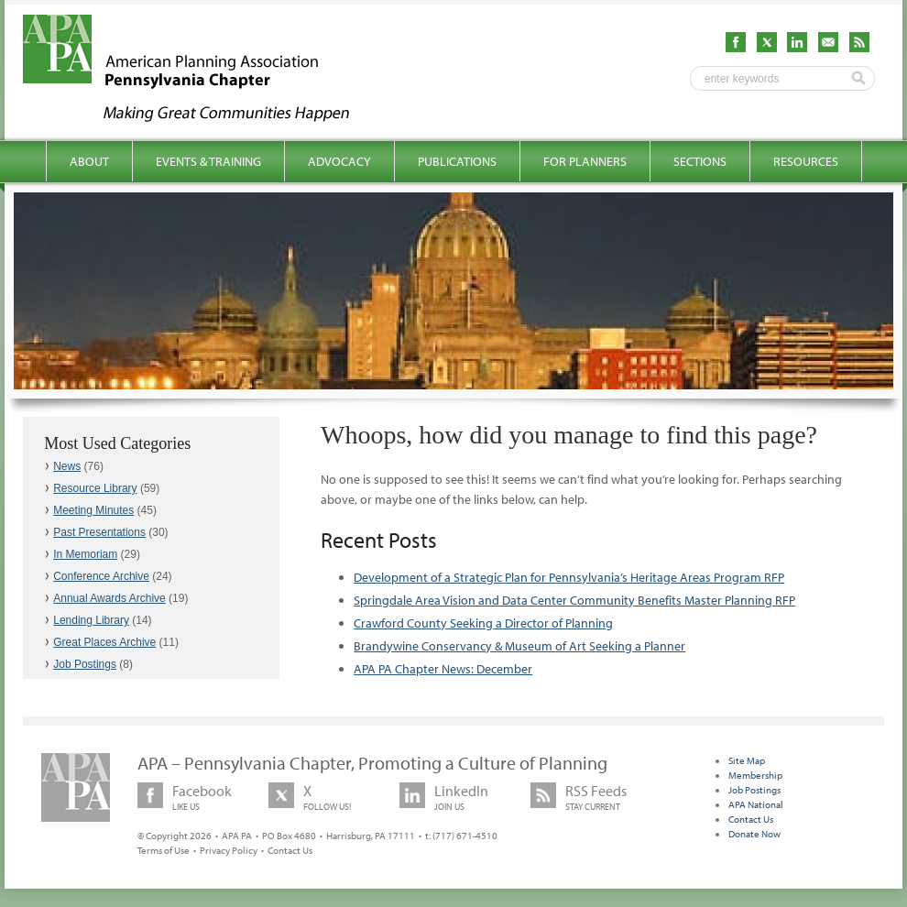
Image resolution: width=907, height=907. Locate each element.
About (89, 161)
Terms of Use (163, 850)
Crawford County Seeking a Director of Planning (483, 623)
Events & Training (208, 161)
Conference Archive (101, 576)
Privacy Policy (228, 850)
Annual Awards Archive (109, 598)
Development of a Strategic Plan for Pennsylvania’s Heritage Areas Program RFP (569, 577)
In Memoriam (85, 554)
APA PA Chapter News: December (443, 669)
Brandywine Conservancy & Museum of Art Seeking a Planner (519, 646)
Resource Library (95, 488)
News (67, 466)
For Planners (585, 161)
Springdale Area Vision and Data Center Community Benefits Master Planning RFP (574, 600)
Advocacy (339, 161)
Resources (805, 161)
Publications (457, 161)
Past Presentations (99, 532)
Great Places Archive (104, 642)
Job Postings (84, 664)
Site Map (746, 760)
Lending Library (91, 620)
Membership (755, 775)
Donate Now (754, 833)
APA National (755, 804)
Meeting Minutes (93, 510)
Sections (700, 161)
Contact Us (290, 850)
